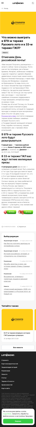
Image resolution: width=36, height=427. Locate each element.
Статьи (4, 378)
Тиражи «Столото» (8, 381)
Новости (5, 52)
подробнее (7, 414)
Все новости (18, 347)
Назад (5, 8)
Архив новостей (7, 385)
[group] (17, 325)
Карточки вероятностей (10, 364)
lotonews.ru (8, 393)
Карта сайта (6, 388)
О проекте (5, 360)
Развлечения (6, 371)
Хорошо (18, 421)
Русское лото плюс (9, 116)
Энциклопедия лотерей (9, 367)
